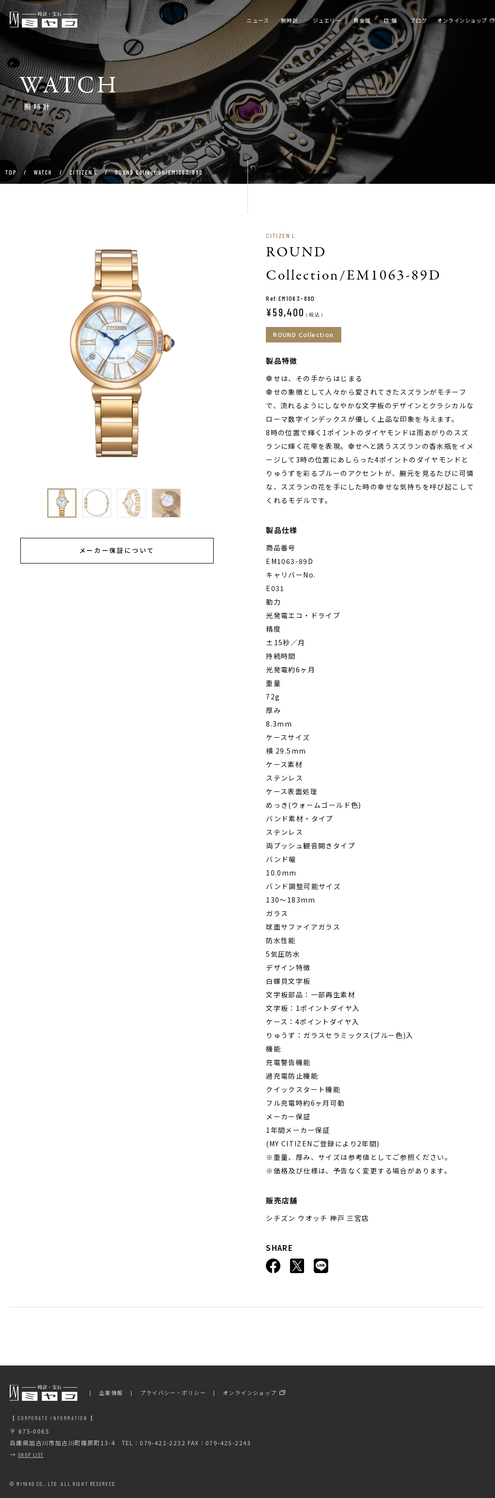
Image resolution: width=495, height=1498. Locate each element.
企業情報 (111, 1392)
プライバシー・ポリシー (173, 1392)
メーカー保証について (117, 550)
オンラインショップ (250, 1392)
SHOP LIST (31, 1454)
